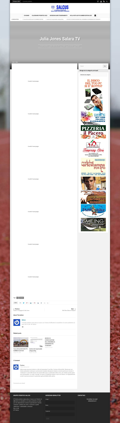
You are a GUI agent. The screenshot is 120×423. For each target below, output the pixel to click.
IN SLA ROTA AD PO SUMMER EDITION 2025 (81, 16)
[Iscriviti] (48, 418)
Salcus (24, 320)
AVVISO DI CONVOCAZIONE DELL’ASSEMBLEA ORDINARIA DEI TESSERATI (83, 19)
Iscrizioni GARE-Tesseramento (59, 16)
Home (13, 62)
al (17, 297)
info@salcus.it (92, 401)
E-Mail (47, 399)
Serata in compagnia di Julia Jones (28, 309)
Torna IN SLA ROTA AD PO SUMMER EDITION (33, 19)
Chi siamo (26, 16)
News (64, 46)
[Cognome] (60, 414)
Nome (47, 405)
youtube (21, 297)
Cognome (48, 411)
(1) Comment (71, 46)
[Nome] (60, 408)
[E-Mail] (60, 402)
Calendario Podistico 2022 (39, 16)
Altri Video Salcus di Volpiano (60, 309)
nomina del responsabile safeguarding (55, 19)
